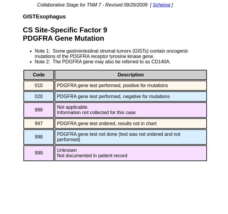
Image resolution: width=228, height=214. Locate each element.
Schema (161, 4)
